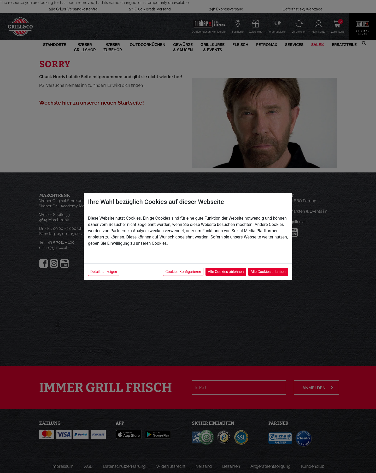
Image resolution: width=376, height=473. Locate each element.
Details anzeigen (103, 272)
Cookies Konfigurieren (183, 272)
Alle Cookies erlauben (268, 272)
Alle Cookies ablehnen (226, 272)
